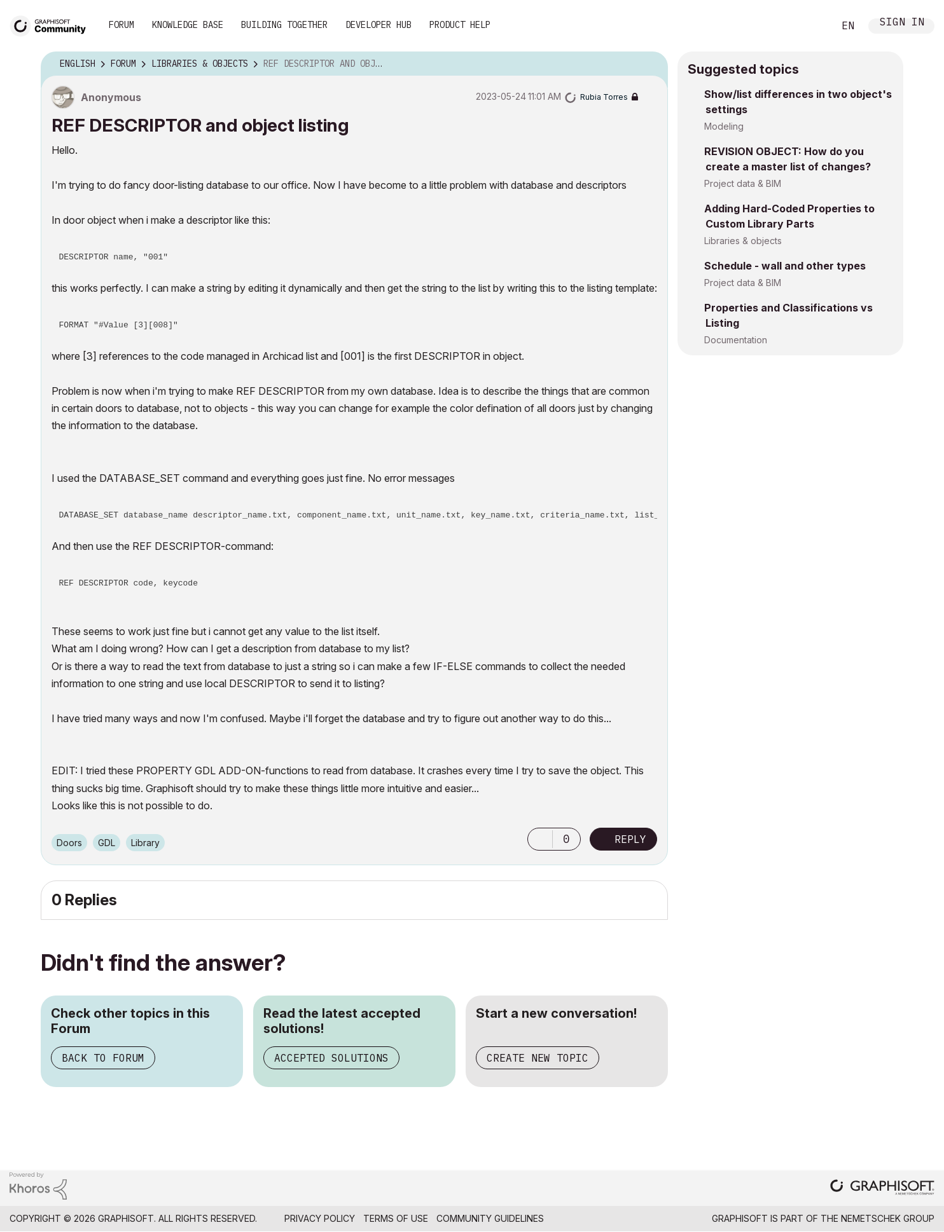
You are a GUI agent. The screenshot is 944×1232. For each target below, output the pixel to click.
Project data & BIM (742, 183)
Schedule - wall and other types (785, 265)
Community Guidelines (490, 1218)
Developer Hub (378, 25)
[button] (540, 839)
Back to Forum (103, 1057)
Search (810, 26)
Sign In (902, 23)
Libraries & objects (743, 240)
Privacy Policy (319, 1218)
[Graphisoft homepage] (882, 1188)
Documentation (735, 339)
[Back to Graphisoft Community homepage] (52, 24)
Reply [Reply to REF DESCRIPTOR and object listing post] (630, 839)
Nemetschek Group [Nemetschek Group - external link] (887, 1218)
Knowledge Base (187, 25)
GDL (106, 842)
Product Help (459, 25)
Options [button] (650, 64)
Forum (121, 25)
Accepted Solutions (331, 1057)
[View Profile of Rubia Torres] (604, 97)
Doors (69, 842)
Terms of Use (395, 1218)
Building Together (284, 25)
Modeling (724, 126)
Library (145, 842)
